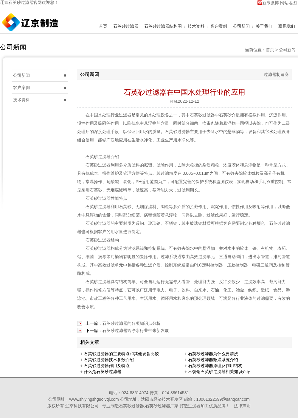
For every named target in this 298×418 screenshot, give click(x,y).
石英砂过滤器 (20, 2)
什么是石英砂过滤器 (102, 371)
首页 (103, 26)
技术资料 (196, 26)
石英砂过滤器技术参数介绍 (109, 359)
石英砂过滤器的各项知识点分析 (131, 323)
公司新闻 (241, 26)
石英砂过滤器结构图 (163, 26)
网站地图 (288, 2)
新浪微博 (270, 2)
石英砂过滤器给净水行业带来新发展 (135, 330)
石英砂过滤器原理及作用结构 (215, 365)
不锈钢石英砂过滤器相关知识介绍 (219, 371)
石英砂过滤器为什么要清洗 (213, 353)
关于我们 (264, 26)
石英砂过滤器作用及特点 (107, 365)
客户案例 (218, 26)
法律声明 (242, 405)
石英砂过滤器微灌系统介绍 (213, 359)
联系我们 (286, 26)
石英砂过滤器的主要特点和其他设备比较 (121, 353)
